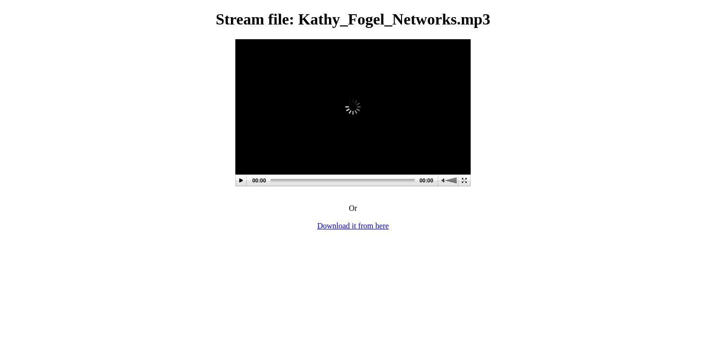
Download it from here (353, 226)
